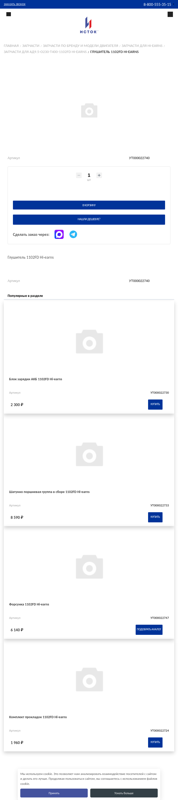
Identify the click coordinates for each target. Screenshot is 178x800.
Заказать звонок (14, 4)
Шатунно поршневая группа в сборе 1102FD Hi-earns (49, 492)
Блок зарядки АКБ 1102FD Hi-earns (35, 379)
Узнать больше (123, 793)
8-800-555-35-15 (157, 4)
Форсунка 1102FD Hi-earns (29, 604)
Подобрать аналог (149, 629)
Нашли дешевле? (89, 219)
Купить (155, 404)
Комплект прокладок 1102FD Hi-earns (38, 717)
